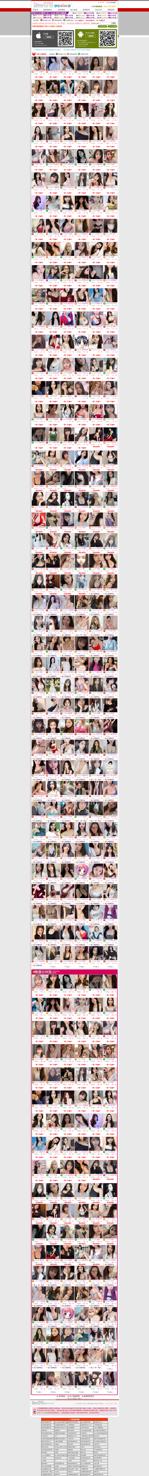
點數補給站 (47, 10)
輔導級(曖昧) (58, 20)
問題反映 (111, 10)
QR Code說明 (112, 26)
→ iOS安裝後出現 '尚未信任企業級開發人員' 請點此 (46, 49)
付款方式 (98, 10)
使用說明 (86, 10)
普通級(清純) (70, 20)
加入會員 (73, 10)
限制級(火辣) (47, 20)
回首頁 (35, 10)
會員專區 (61, 10)
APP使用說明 (102, 26)
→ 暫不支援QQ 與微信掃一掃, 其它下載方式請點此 (76, 49)
